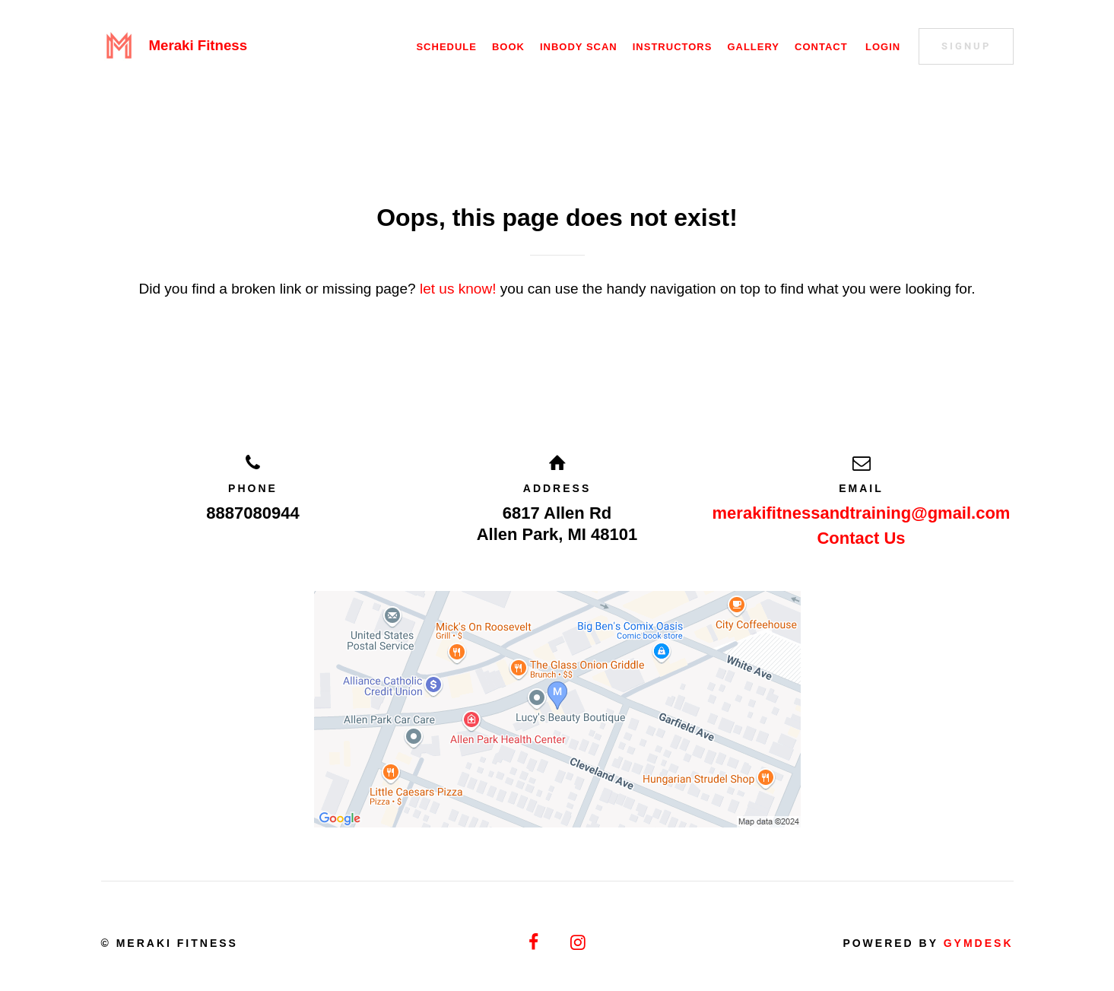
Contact (821, 46)
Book (508, 46)
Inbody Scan (578, 46)
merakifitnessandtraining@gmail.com (862, 512)
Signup (966, 46)
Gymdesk (979, 943)
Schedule (446, 46)
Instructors (673, 46)
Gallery (753, 46)
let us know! (458, 289)
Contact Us (861, 538)
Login (882, 46)
